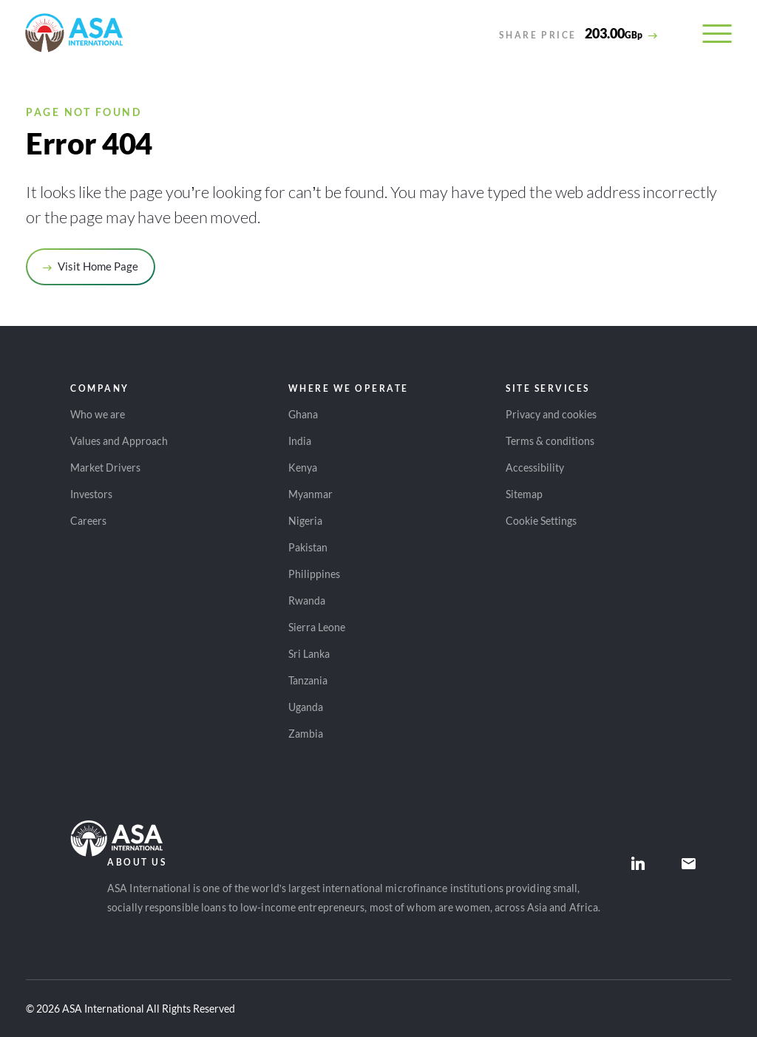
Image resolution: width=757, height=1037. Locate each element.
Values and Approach (119, 441)
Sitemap (524, 494)
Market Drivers (105, 467)
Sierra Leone (316, 627)
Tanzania (307, 680)
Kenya (302, 467)
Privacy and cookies (551, 414)
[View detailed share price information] (578, 34)
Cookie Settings (541, 520)
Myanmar (310, 494)
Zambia (305, 733)
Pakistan (307, 547)
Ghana (303, 414)
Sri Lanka (309, 653)
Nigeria (305, 520)
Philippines (314, 574)
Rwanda (306, 600)
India (299, 441)
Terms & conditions (550, 441)
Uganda (305, 707)
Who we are (97, 414)
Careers (88, 520)
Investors (91, 494)
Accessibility (535, 467)
